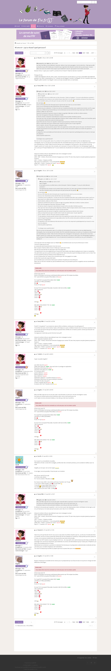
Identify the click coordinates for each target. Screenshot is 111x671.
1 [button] (69, 53)
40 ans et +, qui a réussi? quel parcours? (30, 47)
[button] (64, 53)
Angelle (39, 91)
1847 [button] (84, 53)
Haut (95, 657)
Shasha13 (18, 540)
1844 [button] (73, 53)
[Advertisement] (55, 641)
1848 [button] (87, 53)
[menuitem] (40, 26)
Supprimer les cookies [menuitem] (85, 657)
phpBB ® (33, 663)
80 (22, 73)
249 (23, 369)
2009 (23, 469)
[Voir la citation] (47, 63)
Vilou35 (17, 68)
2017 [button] (92, 53)
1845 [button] (77, 53)
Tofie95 (17, 365)
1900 (23, 183)
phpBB (25, 667)
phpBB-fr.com (33, 669)
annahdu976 (41, 63)
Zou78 (17, 465)
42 (22, 101)
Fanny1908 (18, 96)
